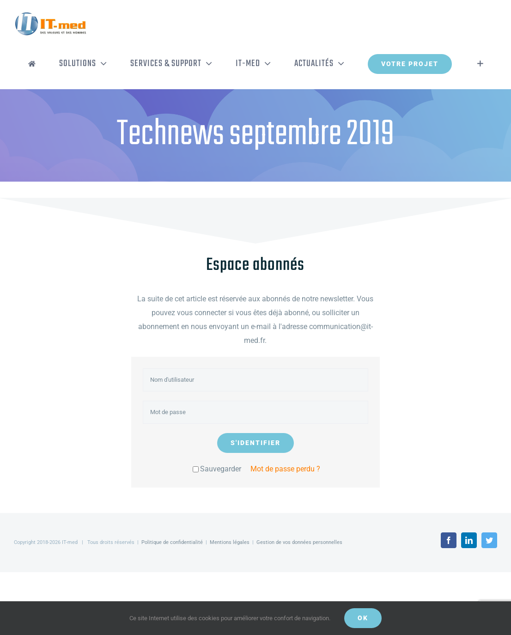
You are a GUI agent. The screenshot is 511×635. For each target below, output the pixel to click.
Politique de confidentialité (172, 542)
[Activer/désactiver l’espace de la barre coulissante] (480, 64)
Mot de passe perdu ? (285, 468)
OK (363, 618)
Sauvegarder (217, 468)
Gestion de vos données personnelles (299, 542)
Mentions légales (229, 542)
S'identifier (255, 442)
